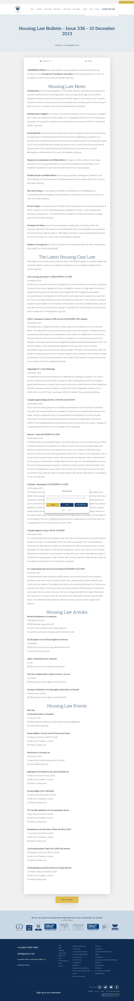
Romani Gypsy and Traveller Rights (103, 970)
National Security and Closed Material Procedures (106, 959)
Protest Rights (98, 968)
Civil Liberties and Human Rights (80, 951)
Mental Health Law (99, 957)
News (59, 958)
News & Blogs (76, 9)
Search (118, 9)
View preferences (81, 505)
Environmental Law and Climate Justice (82, 970)
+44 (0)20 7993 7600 (108, 9)
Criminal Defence (77, 962)
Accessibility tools (126, 2)
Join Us (91, 9)
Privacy (69, 509)
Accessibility (90, 991)
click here (52, 632)
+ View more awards (67, 920)
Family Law (75, 973)
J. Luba (41, 620)
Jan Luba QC (33, 248)
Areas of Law (56, 9)
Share (88, 61)
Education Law (76, 965)
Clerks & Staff (47, 9)
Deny (66, 505)
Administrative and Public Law (79, 946)
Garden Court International (79, 976)
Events (85, 9)
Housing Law (98, 946)
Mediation (97, 954)
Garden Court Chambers (17, 9)
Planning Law (98, 962)
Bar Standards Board (114, 993)
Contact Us (45, 61)
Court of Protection (77, 959)
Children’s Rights (76, 949)
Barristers (39, 9)
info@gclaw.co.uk (25, 953)
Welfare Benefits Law (100, 973)
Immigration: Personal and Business (103, 951)
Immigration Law (99, 949)
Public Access (67, 9)
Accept (53, 505)
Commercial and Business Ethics (80, 954)
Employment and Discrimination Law (81, 968)
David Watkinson (73, 722)
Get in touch (67, 900)
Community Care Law (78, 957)
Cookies (63, 509)
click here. (70, 78)
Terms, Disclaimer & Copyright (113, 991)
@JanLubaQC (52, 248)
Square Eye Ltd (115, 996)
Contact (97, 9)
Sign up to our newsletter (49, 992)
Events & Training (63, 961)
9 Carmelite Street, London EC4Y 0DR (31, 959)
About (32, 9)
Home (59, 945)
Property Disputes (99, 965)
